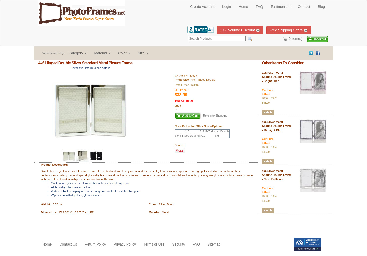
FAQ (259, 7)
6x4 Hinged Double (187, 135)
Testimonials (280, 7)
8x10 (202, 135)
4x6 (187, 131)
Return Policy (95, 244)
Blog (321, 7)
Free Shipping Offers (289, 30)
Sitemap (213, 244)
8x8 (217, 135)
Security (178, 244)
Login (226, 7)
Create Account (202, 7)
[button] (77, 53)
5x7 (202, 131)
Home (243, 7)
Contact (304, 7)
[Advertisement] (68, 224)
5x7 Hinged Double (217, 131)
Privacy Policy (125, 244)
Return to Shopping (215, 115)
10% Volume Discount (240, 30)
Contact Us (68, 244)
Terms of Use (153, 244)
